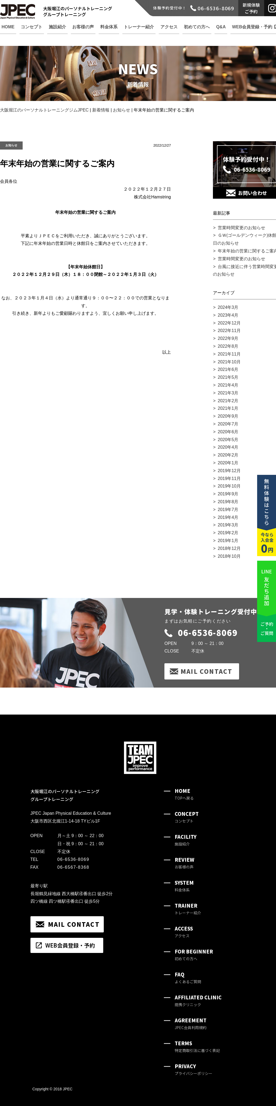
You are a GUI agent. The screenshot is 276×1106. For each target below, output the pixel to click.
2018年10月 (229, 556)
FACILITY (185, 840)
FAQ (188, 977)
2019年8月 (228, 501)
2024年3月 (228, 307)
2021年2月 (228, 400)
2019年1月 (228, 540)
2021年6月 (228, 369)
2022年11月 (229, 330)
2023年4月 (228, 315)
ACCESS (184, 931)
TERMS (197, 1046)
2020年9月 (228, 416)
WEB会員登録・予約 (70, 945)
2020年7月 (228, 424)
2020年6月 (228, 431)
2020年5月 (228, 439)
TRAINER (188, 908)
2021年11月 (229, 354)
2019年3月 (228, 525)
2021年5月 (228, 377)
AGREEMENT (190, 1023)
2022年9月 (228, 338)
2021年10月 (229, 362)
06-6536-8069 (200, 632)
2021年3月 (228, 393)
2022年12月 (229, 323)
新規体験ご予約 (251, 8)
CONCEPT (187, 817)
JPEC (68, 1089)
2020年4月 (228, 447)
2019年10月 (229, 486)
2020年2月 (228, 455)
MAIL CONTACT (206, 671)
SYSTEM (184, 885)
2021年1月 (228, 408)
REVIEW (184, 863)
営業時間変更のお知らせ (241, 227)
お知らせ (11, 145)
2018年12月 (229, 548)
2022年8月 (228, 346)
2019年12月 (229, 470)
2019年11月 (229, 478)
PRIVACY (193, 1069)
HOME (184, 794)
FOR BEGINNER (194, 954)
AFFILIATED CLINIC (198, 1000)
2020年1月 (228, 463)
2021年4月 (228, 385)
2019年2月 (228, 532)
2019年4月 (228, 517)
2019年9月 (228, 494)
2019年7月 (228, 509)
